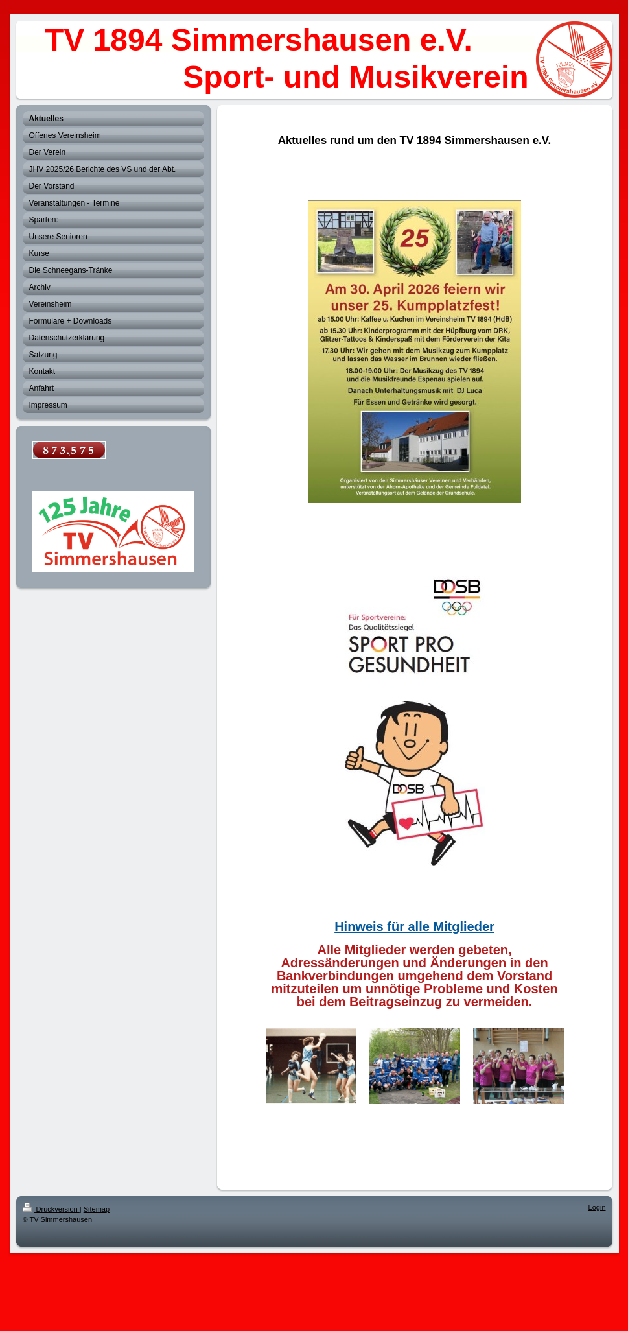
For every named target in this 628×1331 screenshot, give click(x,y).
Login (597, 1207)
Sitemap (97, 1209)
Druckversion (51, 1209)
